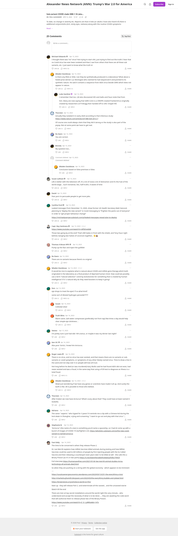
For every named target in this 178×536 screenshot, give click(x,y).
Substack (77, 534)
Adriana (55, 410)
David (54, 193)
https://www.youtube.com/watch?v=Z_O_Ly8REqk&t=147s (75, 502)
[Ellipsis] (130, 56)
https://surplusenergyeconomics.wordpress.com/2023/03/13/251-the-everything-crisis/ (87, 474)
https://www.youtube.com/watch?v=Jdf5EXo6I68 (71, 229)
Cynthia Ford (57, 205)
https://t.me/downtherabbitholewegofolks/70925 (100, 457)
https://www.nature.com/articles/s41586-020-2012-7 (76, 118)
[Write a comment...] (91, 46)
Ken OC (55, 342)
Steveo (54, 330)
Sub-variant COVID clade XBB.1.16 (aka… (65, 14)
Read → (50, 28)
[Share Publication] (150, 4)
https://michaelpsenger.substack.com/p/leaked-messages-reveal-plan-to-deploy (84, 217)
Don (53, 288)
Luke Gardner (65, 94)
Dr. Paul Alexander (54, 17)
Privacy (84, 523)
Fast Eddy (56, 442)
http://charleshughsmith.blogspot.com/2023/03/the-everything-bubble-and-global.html (87, 478)
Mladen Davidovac (63, 74)
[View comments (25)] (81, 17)
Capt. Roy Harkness (60, 226)
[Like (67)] (75, 17)
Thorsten (59, 113)
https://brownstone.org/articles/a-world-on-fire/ (71, 482)
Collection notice (100, 523)
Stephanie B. (57, 425)
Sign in (171, 4)
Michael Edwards (59, 56)
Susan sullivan (58, 179)
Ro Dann (59, 134)
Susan (57, 304)
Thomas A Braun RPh (60, 244)
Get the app (100, 528)
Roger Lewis (57, 354)
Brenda (58, 145)
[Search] (145, 4)
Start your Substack (82, 528)
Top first (126, 36)
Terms (90, 523)
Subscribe (159, 4)
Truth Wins (59, 315)
